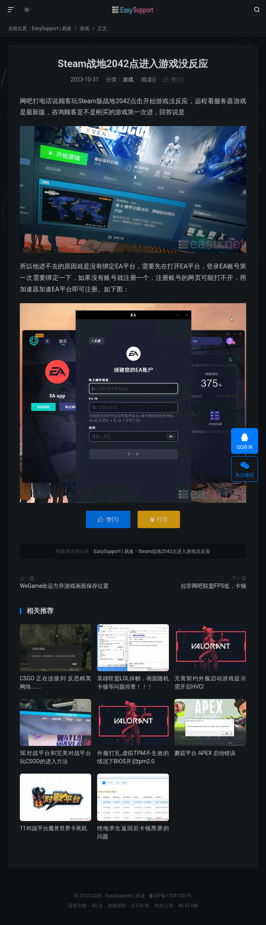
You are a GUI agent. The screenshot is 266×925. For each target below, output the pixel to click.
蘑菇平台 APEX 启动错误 (204, 753)
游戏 (84, 28)
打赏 (158, 519)
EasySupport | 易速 (133, 10)
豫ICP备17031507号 (170, 896)
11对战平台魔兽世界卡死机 (53, 828)
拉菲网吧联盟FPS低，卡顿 (213, 586)
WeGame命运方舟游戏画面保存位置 (64, 586)
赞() (173, 79)
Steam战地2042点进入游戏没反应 (133, 64)
